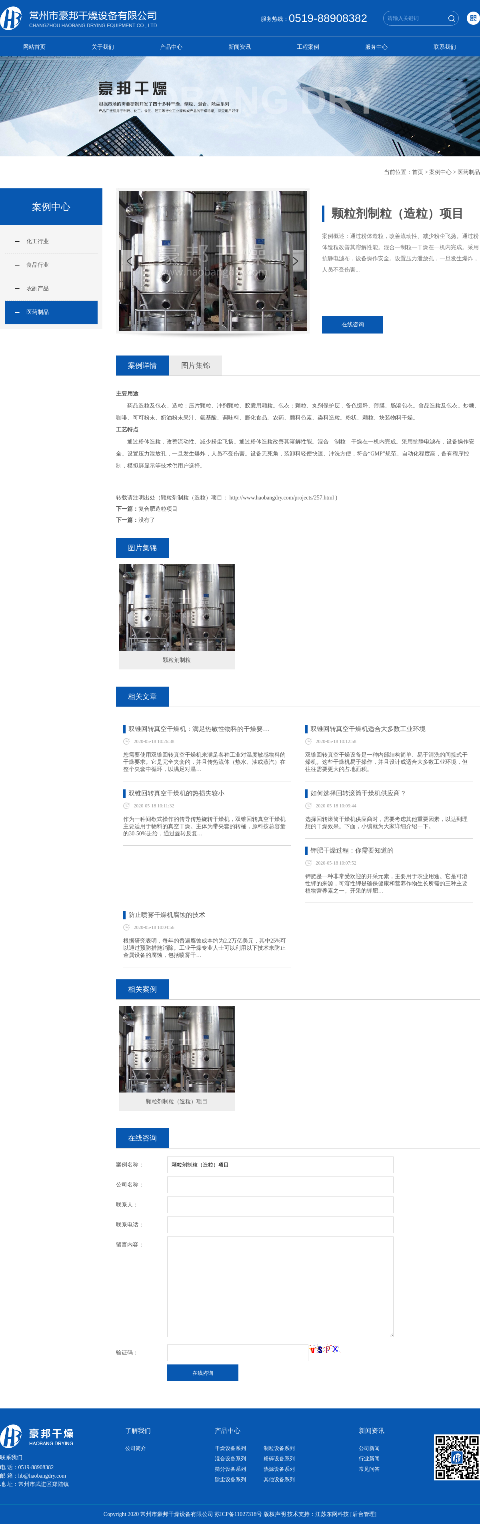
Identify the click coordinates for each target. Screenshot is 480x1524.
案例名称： (130, 1165)
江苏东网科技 (332, 1514)
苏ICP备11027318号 (238, 1514)
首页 (417, 172)
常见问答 (369, 1469)
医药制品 (469, 172)
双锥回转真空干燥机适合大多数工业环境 (368, 728)
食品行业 (37, 265)
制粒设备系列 (279, 1448)
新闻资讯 (239, 47)
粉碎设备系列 (279, 1459)
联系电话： (130, 1225)
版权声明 (275, 1514)
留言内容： (130, 1245)
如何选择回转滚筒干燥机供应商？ (358, 793)
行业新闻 (369, 1459)
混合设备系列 (230, 1459)
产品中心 (171, 47)
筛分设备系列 (230, 1469)
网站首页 (34, 47)
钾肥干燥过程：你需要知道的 (352, 850)
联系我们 (445, 47)
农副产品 (37, 289)
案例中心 (440, 172)
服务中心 (376, 47)
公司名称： (130, 1185)
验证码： (127, 1353)
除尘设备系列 (230, 1479)
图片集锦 (195, 366)
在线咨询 (353, 325)
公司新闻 (369, 1448)
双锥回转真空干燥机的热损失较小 (176, 793)
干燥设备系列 (230, 1448)
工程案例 (308, 47)
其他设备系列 (279, 1479)
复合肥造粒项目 (158, 509)
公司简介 (135, 1448)
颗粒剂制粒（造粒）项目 (177, 1102)
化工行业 (37, 241)
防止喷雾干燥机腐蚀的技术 (166, 914)
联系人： (127, 1205)
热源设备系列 (279, 1469)
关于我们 (103, 47)
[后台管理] (363, 1514)
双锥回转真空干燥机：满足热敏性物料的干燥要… (198, 728)
